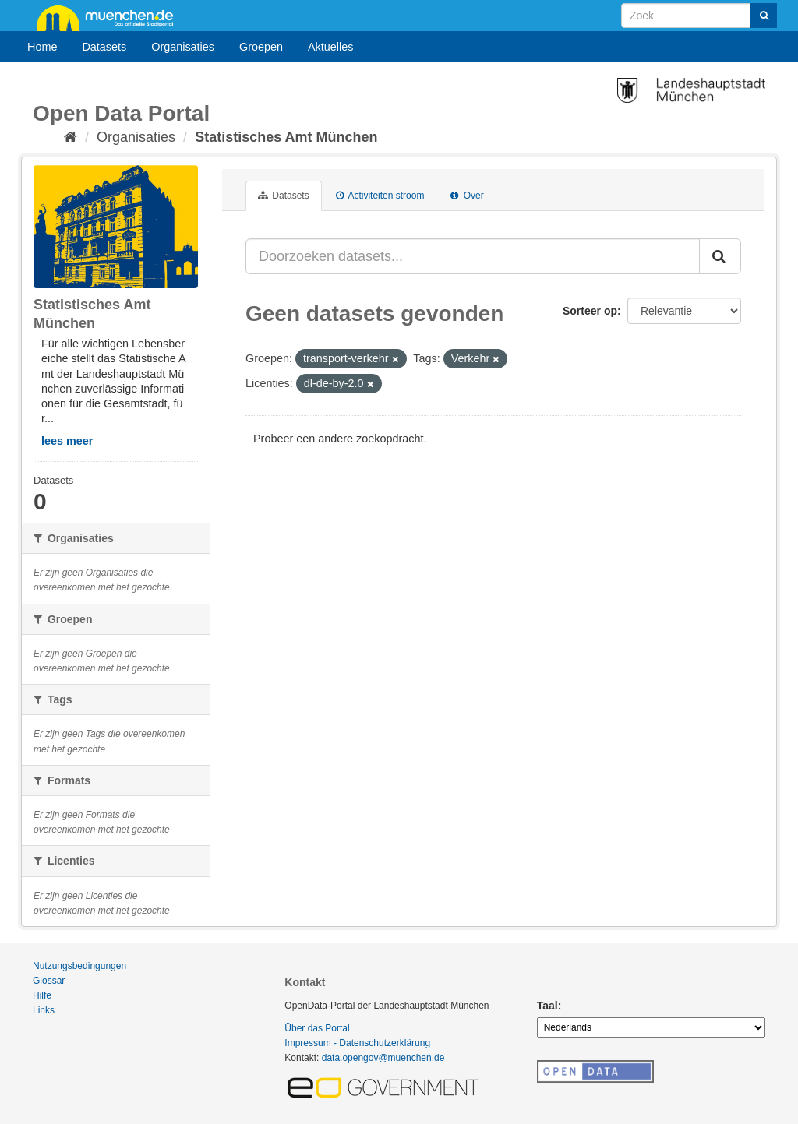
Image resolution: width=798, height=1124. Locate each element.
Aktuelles (330, 47)
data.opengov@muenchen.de (383, 1057)
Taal (547, 1005)
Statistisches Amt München (286, 137)
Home (42, 47)
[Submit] (763, 15)
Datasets (104, 47)
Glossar (49, 980)
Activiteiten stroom (380, 195)
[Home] (70, 137)
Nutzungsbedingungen (79, 965)
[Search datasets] (699, 15)
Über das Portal (316, 1028)
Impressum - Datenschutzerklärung (357, 1043)
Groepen (261, 47)
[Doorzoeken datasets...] (472, 256)
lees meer (67, 441)
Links (44, 1010)
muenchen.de (111, 17)
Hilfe (42, 995)
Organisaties (182, 47)
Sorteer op (590, 311)
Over (466, 195)
